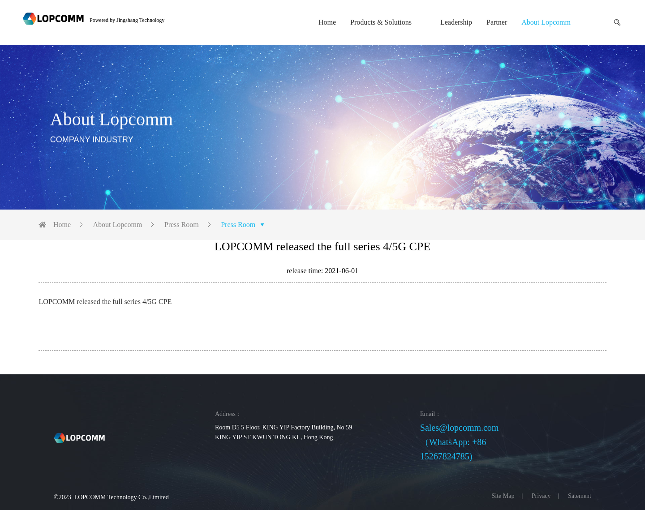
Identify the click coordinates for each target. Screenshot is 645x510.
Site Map (503, 496)
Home (327, 22)
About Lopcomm (546, 22)
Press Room (181, 224)
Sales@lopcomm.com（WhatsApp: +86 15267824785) (459, 442)
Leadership (456, 22)
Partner (496, 22)
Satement (579, 496)
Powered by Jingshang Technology (127, 20)
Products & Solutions (381, 22)
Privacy (541, 496)
